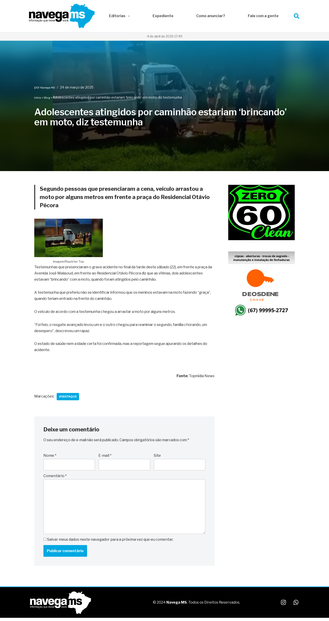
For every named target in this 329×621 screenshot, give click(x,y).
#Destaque (68, 397)
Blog (47, 97)
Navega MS (47, 87)
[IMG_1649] (261, 317)
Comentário (55, 476)
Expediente (163, 16)
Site (157, 456)
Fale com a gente (263, 16)
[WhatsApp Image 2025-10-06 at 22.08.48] (261, 239)
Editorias (119, 16)
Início (37, 97)
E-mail (104, 456)
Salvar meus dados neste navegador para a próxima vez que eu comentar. (110, 540)
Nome (49, 456)
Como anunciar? (210, 16)
